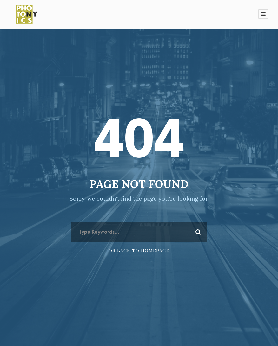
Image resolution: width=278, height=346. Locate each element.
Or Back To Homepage (139, 250)
